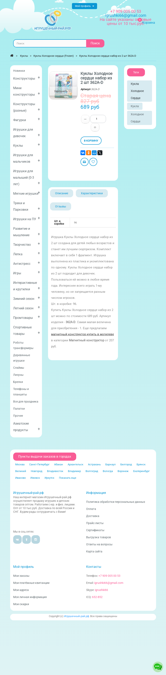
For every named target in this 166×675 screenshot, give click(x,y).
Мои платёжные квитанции (31, 582)
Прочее (18, 415)
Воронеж (123, 471)
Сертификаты (95, 530)
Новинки (19, 70)
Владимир (74, 471)
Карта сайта (94, 551)
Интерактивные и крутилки (26, 286)
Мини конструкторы (26, 91)
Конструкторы (26, 77)
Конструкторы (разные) (26, 107)
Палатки (19, 408)
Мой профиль (23, 567)
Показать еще (67, 477)
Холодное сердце (137, 118)
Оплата (91, 509)
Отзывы (60, 206)
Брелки (18, 381)
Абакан (58, 464)
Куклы (26, 144)
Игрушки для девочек (26, 133)
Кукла (135, 106)
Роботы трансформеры (23, 345)
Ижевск (35, 477)
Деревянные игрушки (21, 358)
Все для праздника (25, 401)
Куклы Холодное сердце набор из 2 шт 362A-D (107, 55)
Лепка (26, 253)
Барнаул (110, 464)
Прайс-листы (95, 523)
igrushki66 (101, 590)
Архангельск (75, 464)
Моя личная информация (30, 597)
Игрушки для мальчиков (26, 158)
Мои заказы (21, 575)
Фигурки (26, 119)
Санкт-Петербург (39, 464)
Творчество (26, 244)
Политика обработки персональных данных (115, 501)
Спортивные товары (26, 330)
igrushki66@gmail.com (108, 582)
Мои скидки (21, 604)
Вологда (108, 471)
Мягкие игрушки (26, 192)
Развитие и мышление (26, 232)
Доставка (92, 516)
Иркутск (49, 477)
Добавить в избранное (93, 162)
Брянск (141, 464)
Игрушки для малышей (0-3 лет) (26, 177)
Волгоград (92, 471)
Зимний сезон (26, 298)
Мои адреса (21, 590)
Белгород (126, 464)
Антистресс (26, 263)
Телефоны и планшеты (21, 391)
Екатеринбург (141, 471)
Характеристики (92, 193)
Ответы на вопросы (99, 544)
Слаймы (18, 367)
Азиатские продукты (26, 427)
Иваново (20, 477)
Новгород (36, 471)
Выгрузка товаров (98, 537)
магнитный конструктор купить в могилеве (82, 334)
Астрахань (94, 464)
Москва (20, 464)
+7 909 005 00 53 (125, 11)
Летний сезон (26, 307)
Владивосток (55, 471)
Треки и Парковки (26, 206)
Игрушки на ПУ (26, 218)
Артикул (85, 89)
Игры (26, 272)
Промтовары (26, 317)
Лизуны (18, 374)
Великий (20, 471)
